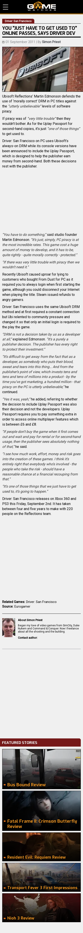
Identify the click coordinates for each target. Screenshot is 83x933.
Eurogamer (22, 606)
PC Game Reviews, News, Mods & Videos (41, 6)
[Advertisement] (41, 692)
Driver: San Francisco (41, 602)
